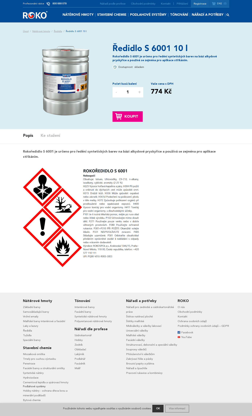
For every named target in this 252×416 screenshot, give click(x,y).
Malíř (78, 368)
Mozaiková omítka (34, 354)
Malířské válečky (135, 335)
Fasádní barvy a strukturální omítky (44, 368)
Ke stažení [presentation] (50, 135)
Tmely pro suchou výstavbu (39, 359)
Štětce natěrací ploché (139, 316)
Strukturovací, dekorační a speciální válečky (151, 345)
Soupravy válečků (136, 349)
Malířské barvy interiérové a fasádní (44, 321)
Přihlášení (182, 3)
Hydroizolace (31, 377)
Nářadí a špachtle (136, 368)
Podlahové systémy (148, 14)
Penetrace (29, 363)
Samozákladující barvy (36, 312)
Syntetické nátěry (33, 373)
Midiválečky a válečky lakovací (143, 326)
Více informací (177, 408)
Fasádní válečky (135, 340)
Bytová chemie (32, 400)
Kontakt (166, 3)
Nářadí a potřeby (207, 14)
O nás (181, 307)
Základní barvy (31, 307)
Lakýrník (79, 354)
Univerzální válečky (137, 330)
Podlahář (80, 359)
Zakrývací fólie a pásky (139, 359)
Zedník (79, 345)
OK (158, 408)
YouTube (186, 337)
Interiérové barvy (85, 307)
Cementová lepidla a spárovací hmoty (45, 382)
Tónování (179, 14)
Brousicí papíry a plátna (140, 363)
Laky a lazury (30, 326)
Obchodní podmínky (143, 3)
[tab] (32, 136)
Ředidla (58, 31)
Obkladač (80, 349)
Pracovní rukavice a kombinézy (144, 373)
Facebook (187, 332)
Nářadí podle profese (113, 3)
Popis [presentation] (28, 135)
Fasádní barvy (83, 312)
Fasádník (80, 363)
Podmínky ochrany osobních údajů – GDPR (203, 326)
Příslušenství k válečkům (140, 354)
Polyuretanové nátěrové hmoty (93, 321)
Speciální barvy (32, 340)
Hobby (79, 340)
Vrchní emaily (30, 316)
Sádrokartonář (83, 335)
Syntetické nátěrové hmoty (91, 316)
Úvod (26, 31)
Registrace (200, 3)
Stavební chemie (111, 14)
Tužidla (27, 335)
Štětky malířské (135, 321)
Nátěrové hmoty (78, 14)
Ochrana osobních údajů (192, 321)
